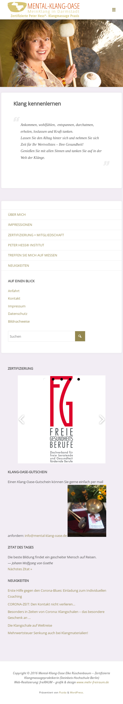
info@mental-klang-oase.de (46, 535)
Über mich (17, 214)
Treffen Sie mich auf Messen (32, 255)
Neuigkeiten (18, 265)
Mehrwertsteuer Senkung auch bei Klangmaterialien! (48, 633)
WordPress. (77, 692)
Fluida (62, 692)
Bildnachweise (19, 321)
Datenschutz (17, 313)
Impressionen (20, 224)
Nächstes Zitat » (20, 569)
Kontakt (14, 298)
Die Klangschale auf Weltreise (30, 625)
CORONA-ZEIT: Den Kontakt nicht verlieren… (41, 604)
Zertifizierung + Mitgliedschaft (36, 235)
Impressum (17, 306)
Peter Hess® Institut (26, 245)
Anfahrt (14, 290)
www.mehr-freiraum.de (93, 682)
